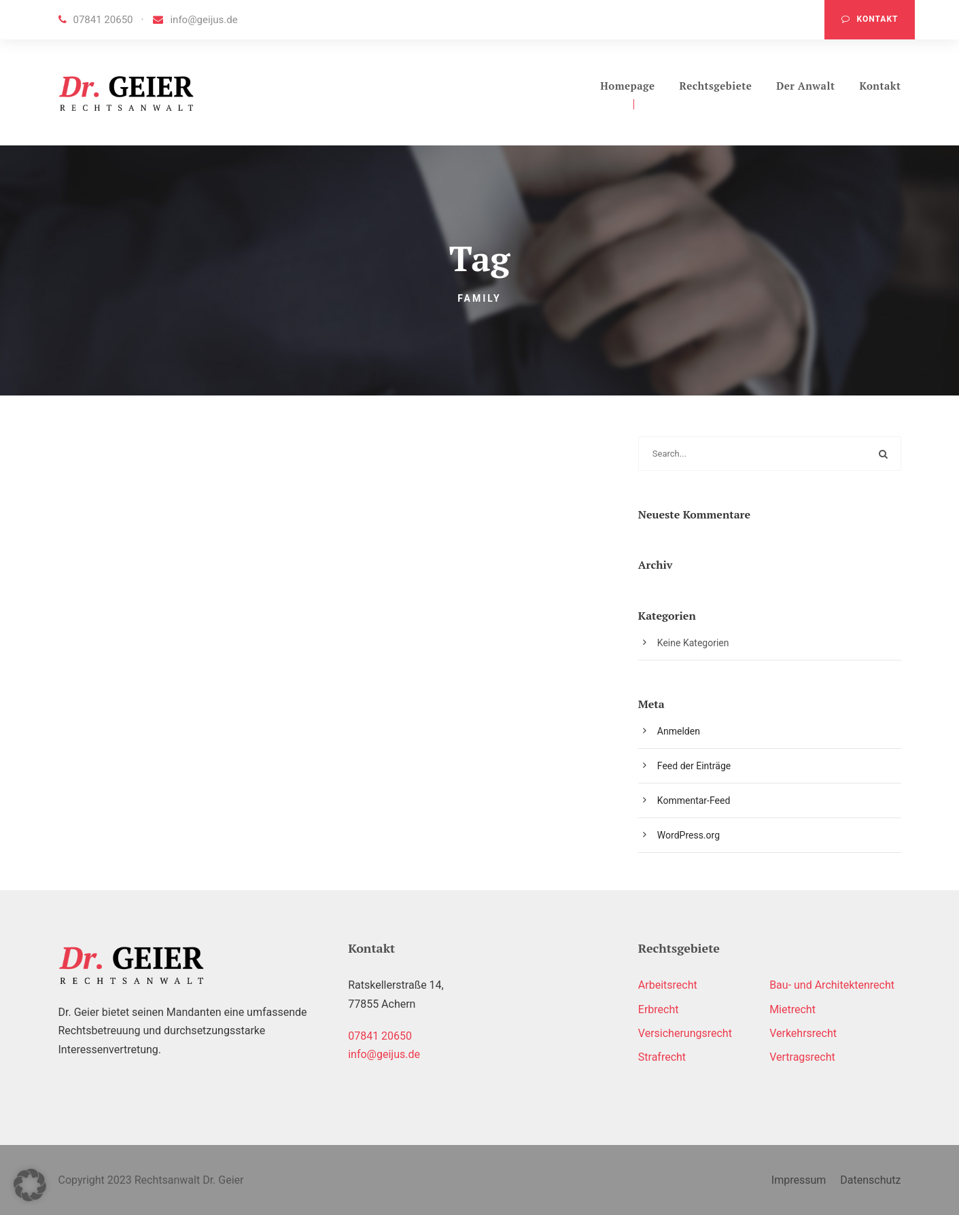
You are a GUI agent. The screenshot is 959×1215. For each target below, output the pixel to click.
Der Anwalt (805, 85)
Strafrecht (662, 1057)
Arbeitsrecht (667, 985)
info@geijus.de (195, 20)
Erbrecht (658, 1009)
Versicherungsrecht (685, 1033)
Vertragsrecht (802, 1057)
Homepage (627, 85)
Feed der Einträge (694, 765)
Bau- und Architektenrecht (831, 985)
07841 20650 (95, 20)
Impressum (798, 1180)
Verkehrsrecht (803, 1033)
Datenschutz (870, 1180)
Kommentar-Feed (693, 800)
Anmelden (678, 731)
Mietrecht (792, 1009)
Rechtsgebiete (716, 85)
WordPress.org (688, 835)
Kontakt (870, 19)
